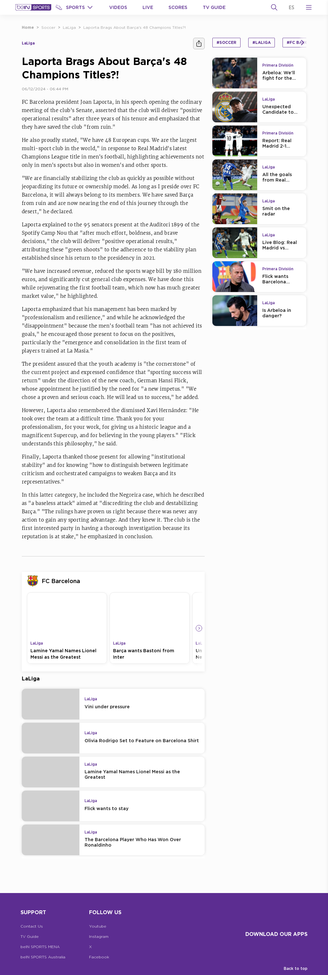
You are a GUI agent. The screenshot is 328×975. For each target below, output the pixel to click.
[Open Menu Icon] (309, 7)
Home (28, 27)
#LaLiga (261, 42)
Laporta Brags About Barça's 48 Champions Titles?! (134, 27)
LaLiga (69, 27)
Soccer (48, 27)
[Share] (199, 43)
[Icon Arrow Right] (199, 628)
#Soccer (226, 42)
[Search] (274, 7)
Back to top (296, 968)
